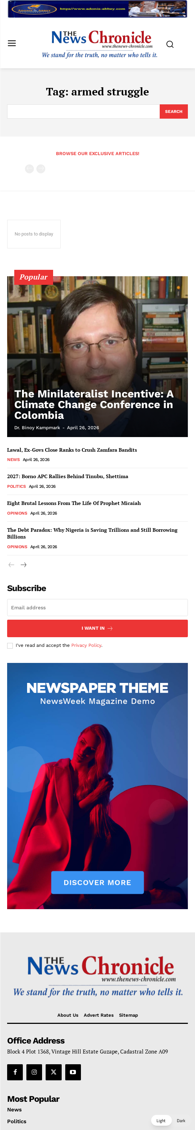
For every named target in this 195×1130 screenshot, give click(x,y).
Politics (16, 486)
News (13, 459)
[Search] (174, 111)
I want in (97, 628)
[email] (97, 607)
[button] (170, 1120)
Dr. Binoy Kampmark (37, 427)
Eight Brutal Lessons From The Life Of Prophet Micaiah (74, 503)
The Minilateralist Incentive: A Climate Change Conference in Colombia (94, 404)
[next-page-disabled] (40, 168)
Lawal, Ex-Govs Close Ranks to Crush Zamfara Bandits (72, 449)
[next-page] (23, 565)
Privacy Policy (86, 645)
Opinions (17, 513)
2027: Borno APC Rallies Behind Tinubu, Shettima (67, 476)
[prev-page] (29, 168)
